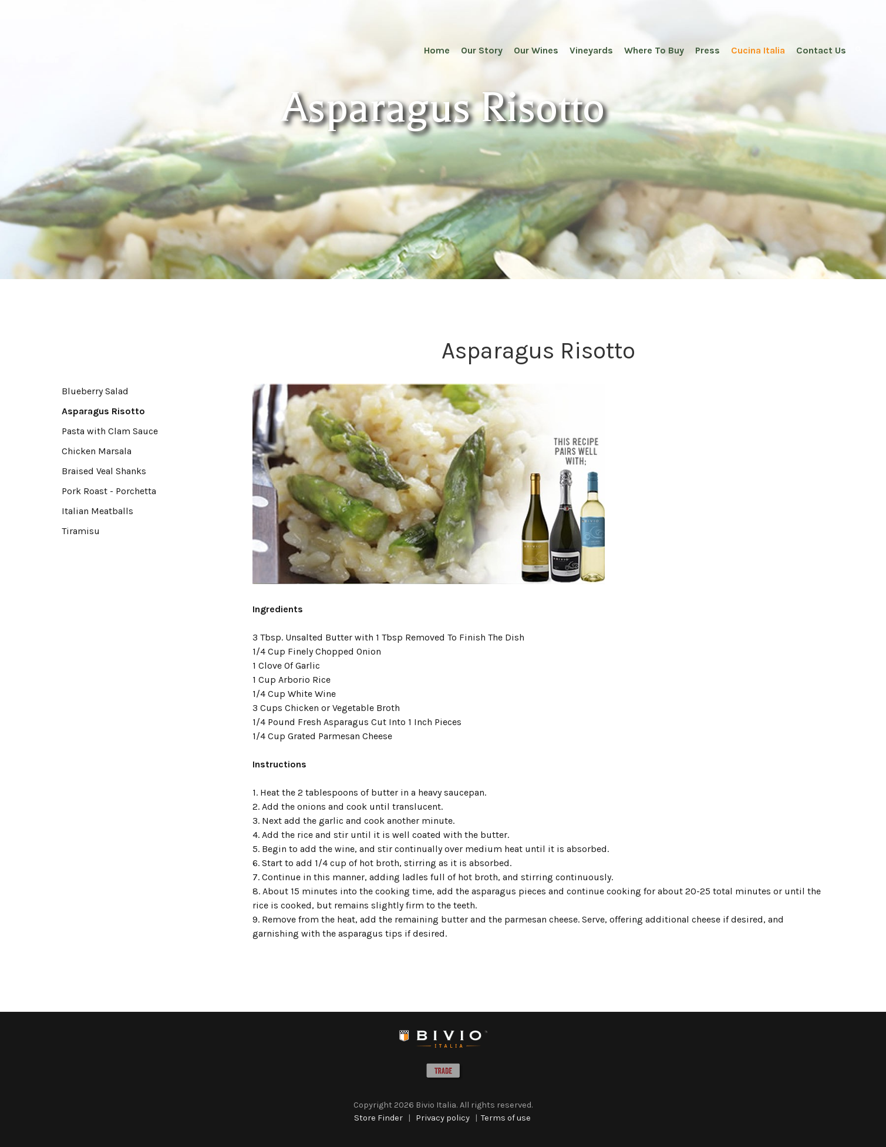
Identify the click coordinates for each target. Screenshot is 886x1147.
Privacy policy (443, 1118)
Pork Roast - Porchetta (109, 491)
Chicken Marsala (97, 451)
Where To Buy (654, 50)
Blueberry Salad (95, 391)
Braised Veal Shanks (104, 471)
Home (437, 50)
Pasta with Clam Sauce (110, 431)
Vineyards (591, 50)
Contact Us (821, 50)
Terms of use (506, 1118)
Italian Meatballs (97, 511)
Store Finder (378, 1118)
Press (707, 50)
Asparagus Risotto (103, 411)
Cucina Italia (758, 50)
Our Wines (536, 50)
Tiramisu (81, 530)
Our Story (482, 50)
